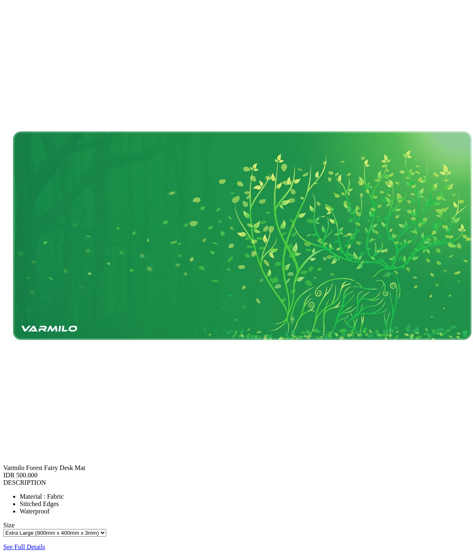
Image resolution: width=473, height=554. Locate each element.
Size (9, 525)
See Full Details (24, 546)
